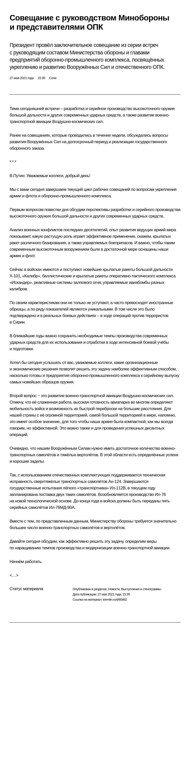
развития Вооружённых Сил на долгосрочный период (58, 141)
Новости (114, 589)
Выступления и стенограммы (141, 589)
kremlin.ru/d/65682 (115, 599)
